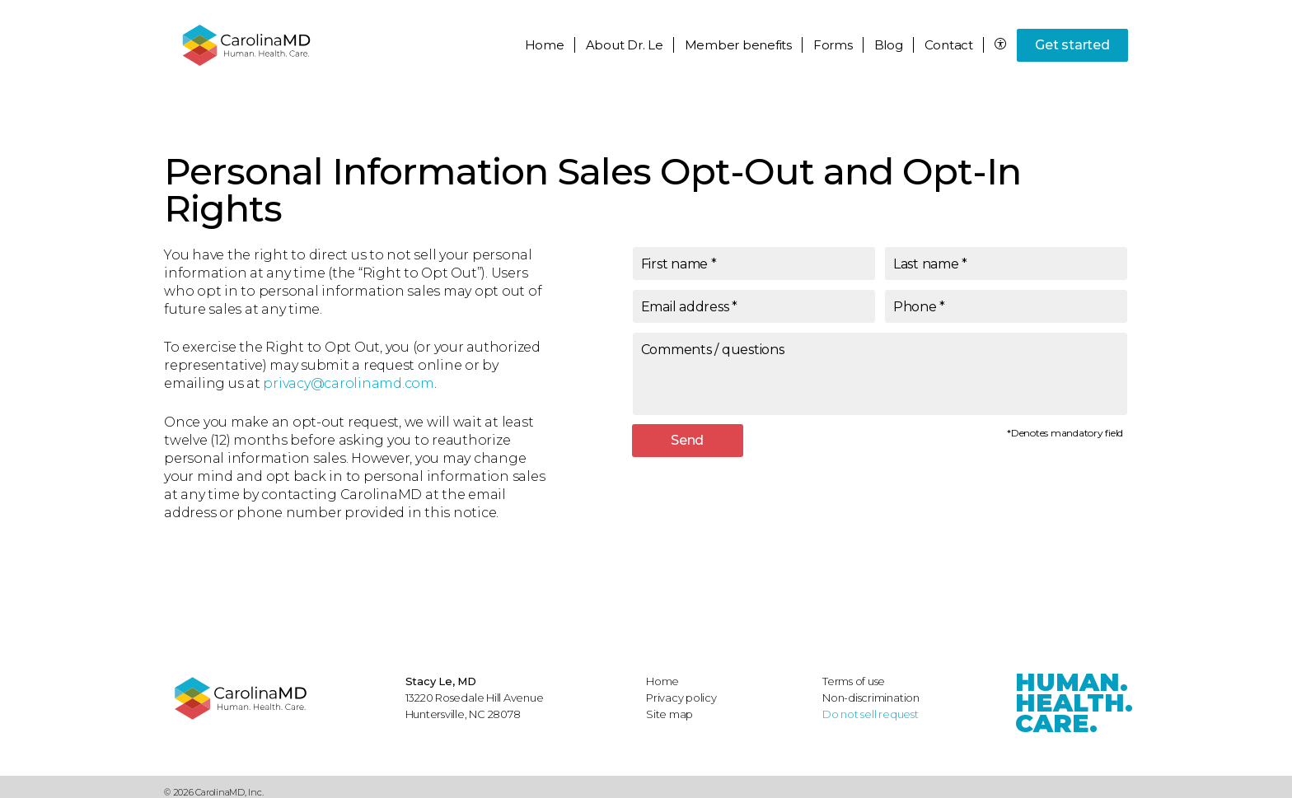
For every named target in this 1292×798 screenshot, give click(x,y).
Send (687, 440)
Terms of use (853, 681)
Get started (1072, 45)
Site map (669, 714)
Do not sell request (870, 714)
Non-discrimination (871, 697)
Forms (833, 45)
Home (544, 45)
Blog (888, 45)
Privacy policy (681, 697)
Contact (949, 45)
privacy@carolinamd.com (348, 383)
